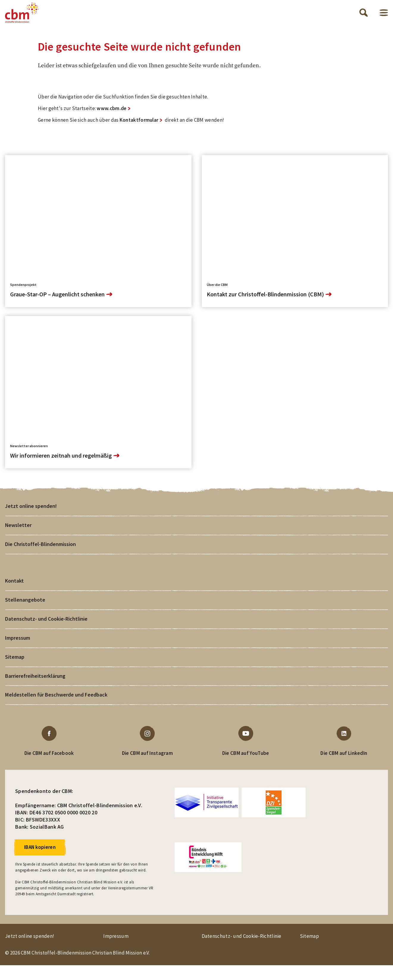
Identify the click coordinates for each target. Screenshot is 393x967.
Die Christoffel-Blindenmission (40, 545)
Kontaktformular (139, 121)
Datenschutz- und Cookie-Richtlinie (46, 620)
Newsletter (18, 526)
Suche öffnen (363, 13)
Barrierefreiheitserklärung (35, 677)
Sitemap (14, 658)
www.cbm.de (111, 109)
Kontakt (14, 582)
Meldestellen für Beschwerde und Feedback (56, 696)
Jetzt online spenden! (31, 507)
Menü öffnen (384, 13)
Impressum (17, 639)
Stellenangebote (25, 601)
